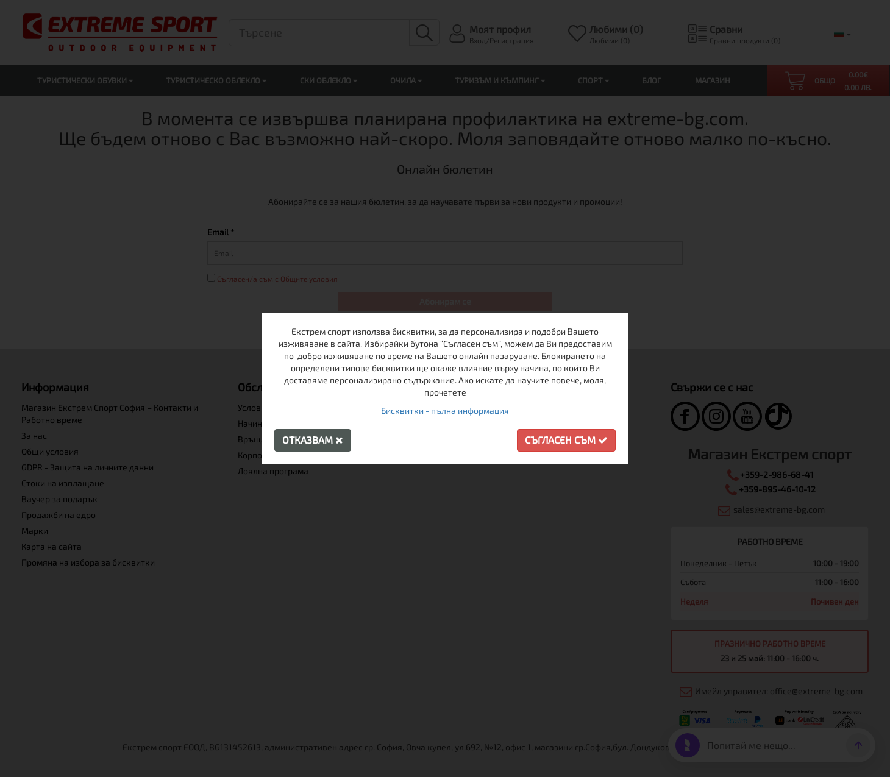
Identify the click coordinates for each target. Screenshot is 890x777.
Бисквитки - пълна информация (445, 410)
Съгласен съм (566, 439)
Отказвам (312, 439)
